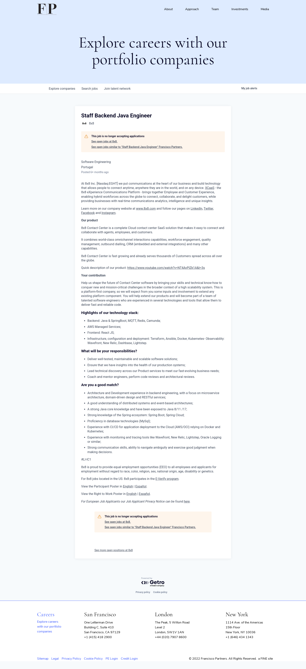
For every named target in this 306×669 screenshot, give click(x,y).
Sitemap (42, 658)
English (128, 486)
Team (215, 9)
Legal (55, 658)
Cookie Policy (93, 658)
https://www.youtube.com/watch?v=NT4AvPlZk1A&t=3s (166, 268)
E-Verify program (167, 479)
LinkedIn (196, 208)
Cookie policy (160, 592)
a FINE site (265, 658)
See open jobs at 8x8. (104, 141)
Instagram (108, 213)
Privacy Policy (71, 658)
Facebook (88, 213)
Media (265, 9)
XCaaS (209, 188)
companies (62, 88)
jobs (89, 88)
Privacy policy (143, 592)
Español (140, 486)
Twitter (208, 208)
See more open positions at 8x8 (113, 550)
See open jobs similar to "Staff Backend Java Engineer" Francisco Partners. (137, 146)
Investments (239, 9)
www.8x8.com (146, 208)
